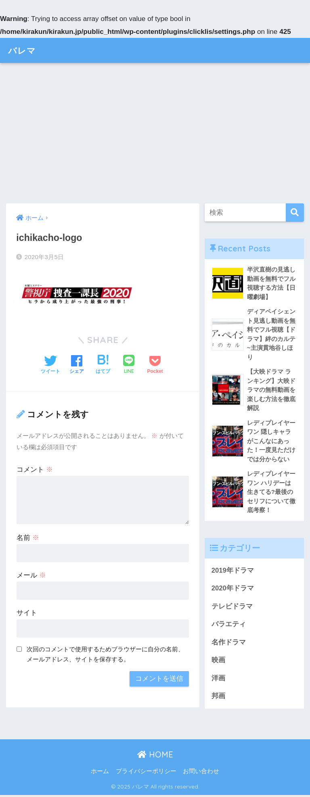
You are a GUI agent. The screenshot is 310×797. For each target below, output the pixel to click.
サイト (27, 613)
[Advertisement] (155, 133)
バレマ (23, 50)
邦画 (218, 698)
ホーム (100, 773)
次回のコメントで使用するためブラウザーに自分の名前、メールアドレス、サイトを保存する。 (105, 654)
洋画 (218, 680)
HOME (155, 756)
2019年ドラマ (233, 571)
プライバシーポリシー (146, 773)
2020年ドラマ (233, 590)
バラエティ (229, 626)
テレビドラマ (232, 607)
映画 (218, 662)
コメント (35, 469)
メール (31, 575)
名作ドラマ (229, 644)
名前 (28, 538)
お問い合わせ (201, 773)
